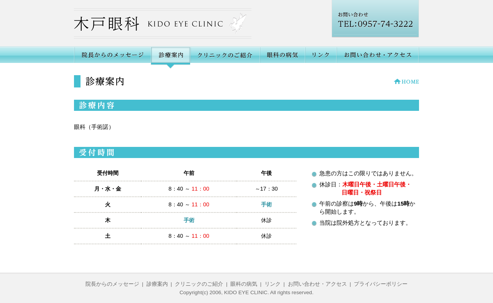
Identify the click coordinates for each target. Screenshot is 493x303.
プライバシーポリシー (381, 284)
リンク (320, 57)
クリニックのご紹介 (225, 57)
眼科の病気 (282, 57)
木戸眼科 (162, 23)
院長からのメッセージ (112, 57)
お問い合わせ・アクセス (377, 57)
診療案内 (157, 284)
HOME (406, 81)
